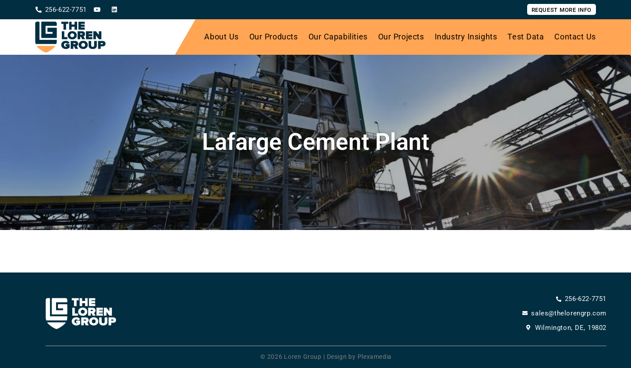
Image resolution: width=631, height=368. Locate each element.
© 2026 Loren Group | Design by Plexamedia (326, 356)
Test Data (525, 36)
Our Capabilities (338, 36)
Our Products (273, 36)
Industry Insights (466, 36)
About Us (221, 36)
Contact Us (575, 36)
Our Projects (401, 36)
